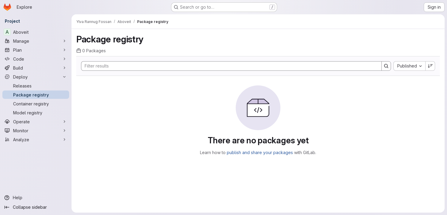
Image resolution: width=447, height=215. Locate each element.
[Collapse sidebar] (35, 207)
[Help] (35, 198)
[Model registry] (35, 112)
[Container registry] (35, 103)
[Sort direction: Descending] (430, 66)
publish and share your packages (260, 152)
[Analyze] (35, 139)
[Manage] (35, 41)
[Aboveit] (35, 32)
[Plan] (35, 50)
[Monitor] (35, 130)
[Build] (35, 68)
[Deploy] (35, 77)
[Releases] (35, 86)
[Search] (228, 66)
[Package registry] (35, 94)
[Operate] (35, 121)
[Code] (35, 59)
